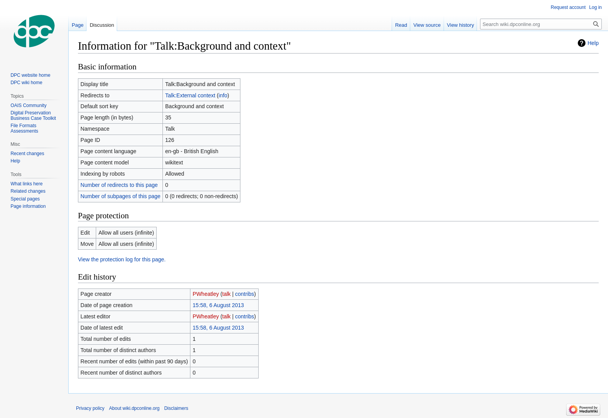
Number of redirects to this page (119, 185)
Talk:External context (190, 95)
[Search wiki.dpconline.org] (541, 24)
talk (226, 294)
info (223, 95)
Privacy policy (90, 408)
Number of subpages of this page (121, 196)
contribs (244, 294)
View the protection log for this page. (122, 259)
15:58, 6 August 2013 (218, 305)
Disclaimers (176, 408)
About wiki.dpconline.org (134, 408)
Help (593, 43)
